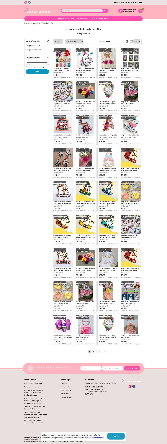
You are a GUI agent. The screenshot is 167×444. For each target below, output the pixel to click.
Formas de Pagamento (33, 387)
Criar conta (65, 383)
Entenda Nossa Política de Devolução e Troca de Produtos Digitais (34, 392)
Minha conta (65, 387)
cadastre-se (129, 11)
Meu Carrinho (66, 394)
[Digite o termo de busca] (82, 10)
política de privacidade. (94, 437)
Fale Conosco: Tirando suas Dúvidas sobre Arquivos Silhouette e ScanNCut (34, 400)
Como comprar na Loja (33, 383)
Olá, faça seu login (129, 9)
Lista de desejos (135, 2)
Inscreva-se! (131, 368)
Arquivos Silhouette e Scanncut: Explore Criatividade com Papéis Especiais (35, 414)
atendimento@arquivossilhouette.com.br (100, 383)
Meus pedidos (120, 2)
